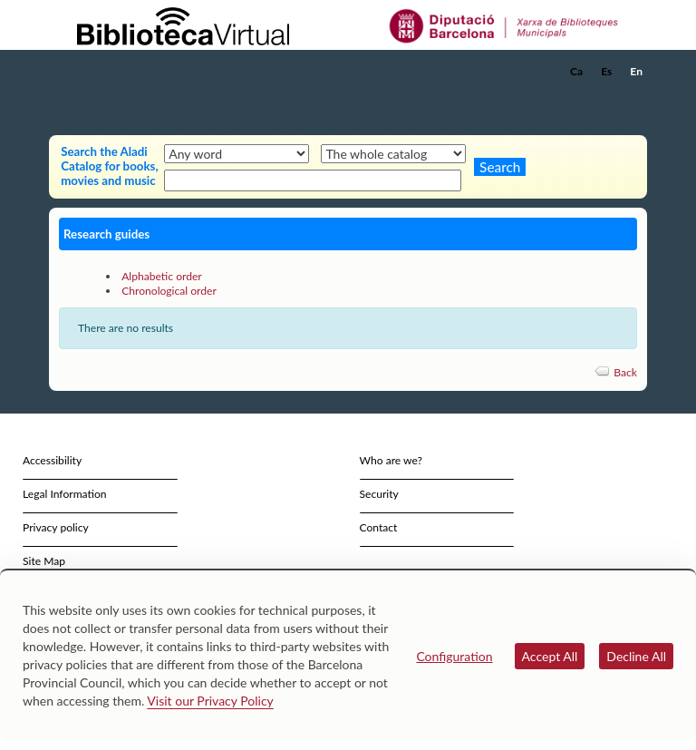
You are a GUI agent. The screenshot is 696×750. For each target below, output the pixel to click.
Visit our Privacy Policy (210, 700)
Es (606, 71)
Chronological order (169, 290)
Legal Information (65, 494)
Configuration (454, 656)
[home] (121, 72)
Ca (576, 71)
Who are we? (391, 460)
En (636, 71)
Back (625, 372)
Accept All (550, 656)
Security (379, 494)
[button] (637, 96)
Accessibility (52, 460)
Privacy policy (56, 527)
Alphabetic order (161, 276)
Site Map (44, 561)
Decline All (636, 656)
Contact (379, 527)
